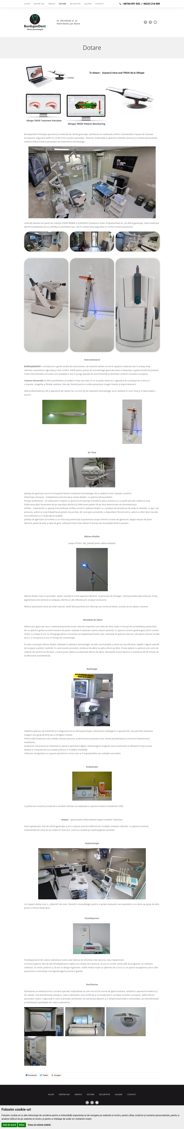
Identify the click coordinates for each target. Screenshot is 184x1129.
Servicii (51, 3)
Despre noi (39, 3)
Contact (99, 3)
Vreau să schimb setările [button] (39, 1125)
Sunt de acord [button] (9, 1125)
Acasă (27, 3)
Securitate (75, 3)
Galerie (88, 3)
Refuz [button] (22, 1125)
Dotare (62, 3)
